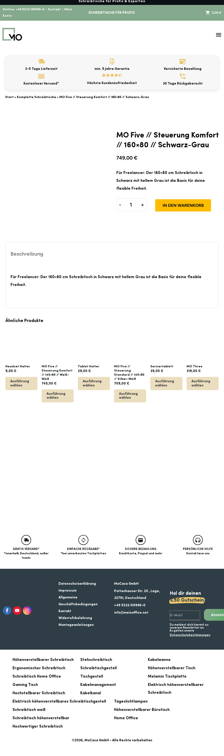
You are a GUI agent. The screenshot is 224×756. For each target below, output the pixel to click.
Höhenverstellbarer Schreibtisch (43, 660)
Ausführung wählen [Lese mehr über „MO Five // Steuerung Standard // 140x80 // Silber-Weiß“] (128, 396)
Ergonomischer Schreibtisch (38, 668)
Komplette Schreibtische (36, 97)
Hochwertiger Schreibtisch (37, 727)
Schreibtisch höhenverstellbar (40, 718)
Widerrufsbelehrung (75, 618)
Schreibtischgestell (98, 668)
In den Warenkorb (183, 205)
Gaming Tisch (25, 685)
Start (9, 97)
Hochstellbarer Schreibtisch (38, 693)
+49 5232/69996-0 (30, 9)
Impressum (68, 590)
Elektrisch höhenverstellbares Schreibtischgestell (59, 702)
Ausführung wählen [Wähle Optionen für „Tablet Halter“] (92, 383)
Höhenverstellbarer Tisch (171, 668)
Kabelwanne (159, 660)
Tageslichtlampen (131, 702)
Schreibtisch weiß (29, 710)
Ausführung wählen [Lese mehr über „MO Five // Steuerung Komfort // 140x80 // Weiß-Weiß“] (56, 396)
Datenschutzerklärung (77, 583)
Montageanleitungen (76, 625)
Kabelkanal (90, 693)
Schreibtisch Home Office (36, 677)
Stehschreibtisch (96, 660)
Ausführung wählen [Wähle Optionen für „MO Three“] (200, 383)
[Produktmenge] (131, 204)
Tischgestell (91, 677)
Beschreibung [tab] (27, 254)
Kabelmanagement (98, 685)
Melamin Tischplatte (167, 677)
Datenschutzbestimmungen (190, 635)
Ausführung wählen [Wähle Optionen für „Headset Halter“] (19, 383)
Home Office (126, 718)
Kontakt (54, 9)
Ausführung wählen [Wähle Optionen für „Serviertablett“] (164, 383)
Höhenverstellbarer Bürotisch (142, 710)
